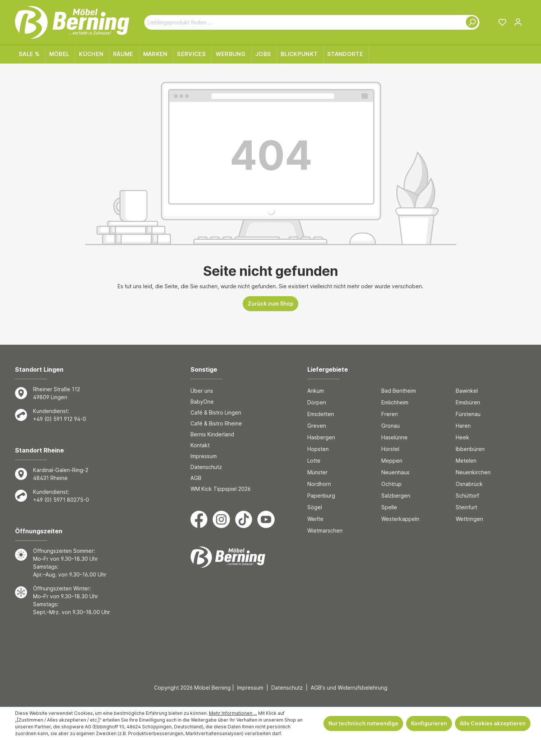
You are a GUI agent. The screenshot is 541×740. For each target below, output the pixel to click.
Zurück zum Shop (270, 303)
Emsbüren (468, 402)
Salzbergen (395, 495)
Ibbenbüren (470, 449)
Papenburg (321, 495)
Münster (317, 472)
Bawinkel (467, 390)
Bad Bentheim (398, 390)
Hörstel (390, 449)
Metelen (466, 460)
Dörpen (316, 402)
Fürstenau (468, 414)
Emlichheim (394, 402)
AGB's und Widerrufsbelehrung (349, 687)
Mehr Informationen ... (233, 713)
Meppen (391, 460)
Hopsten (318, 449)
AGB (195, 478)
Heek (462, 437)
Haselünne (394, 437)
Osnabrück (469, 484)
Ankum (315, 390)
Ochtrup (391, 484)
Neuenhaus (395, 472)
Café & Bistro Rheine (216, 423)
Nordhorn (319, 484)
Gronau (390, 425)
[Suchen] (470, 22)
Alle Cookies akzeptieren (493, 723)
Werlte (315, 519)
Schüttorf (467, 495)
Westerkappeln (400, 519)
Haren (463, 425)
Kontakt (200, 445)
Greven (316, 425)
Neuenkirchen (473, 472)
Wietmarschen (325, 530)
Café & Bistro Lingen (215, 412)
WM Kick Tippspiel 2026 (220, 489)
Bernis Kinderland (212, 434)
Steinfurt (466, 507)
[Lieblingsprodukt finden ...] (303, 22)
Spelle (389, 507)
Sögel (314, 507)
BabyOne (202, 401)
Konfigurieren (429, 723)
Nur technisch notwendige (363, 723)
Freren (389, 414)
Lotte (313, 460)
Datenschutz (206, 467)
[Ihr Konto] (518, 22)
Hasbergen (321, 437)
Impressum (203, 456)
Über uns (201, 390)
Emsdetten (320, 414)
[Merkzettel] (502, 22)
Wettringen (469, 519)
